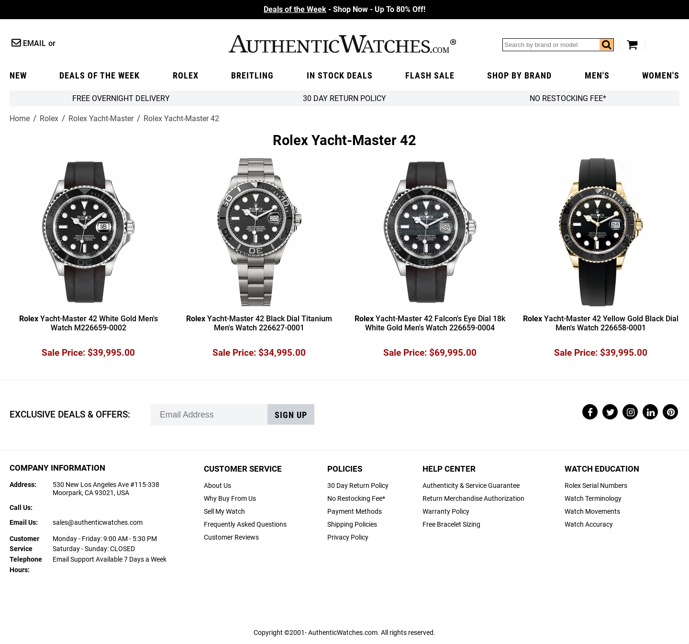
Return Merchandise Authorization (473, 499)
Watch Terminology (593, 499)
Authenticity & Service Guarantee (471, 486)
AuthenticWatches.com (342, 44)
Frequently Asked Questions (245, 524)
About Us (217, 486)
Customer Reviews (231, 537)
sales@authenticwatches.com (98, 523)
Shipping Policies (352, 524)
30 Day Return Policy (358, 486)
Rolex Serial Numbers (596, 486)
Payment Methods (354, 512)
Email (34, 43)
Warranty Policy (445, 512)
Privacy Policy (347, 537)
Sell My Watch (224, 512)
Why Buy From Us (230, 499)
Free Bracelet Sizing (451, 524)
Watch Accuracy (589, 524)
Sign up (291, 415)
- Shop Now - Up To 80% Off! (344, 9)
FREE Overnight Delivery (121, 98)
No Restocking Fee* (568, 98)
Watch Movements (592, 512)
